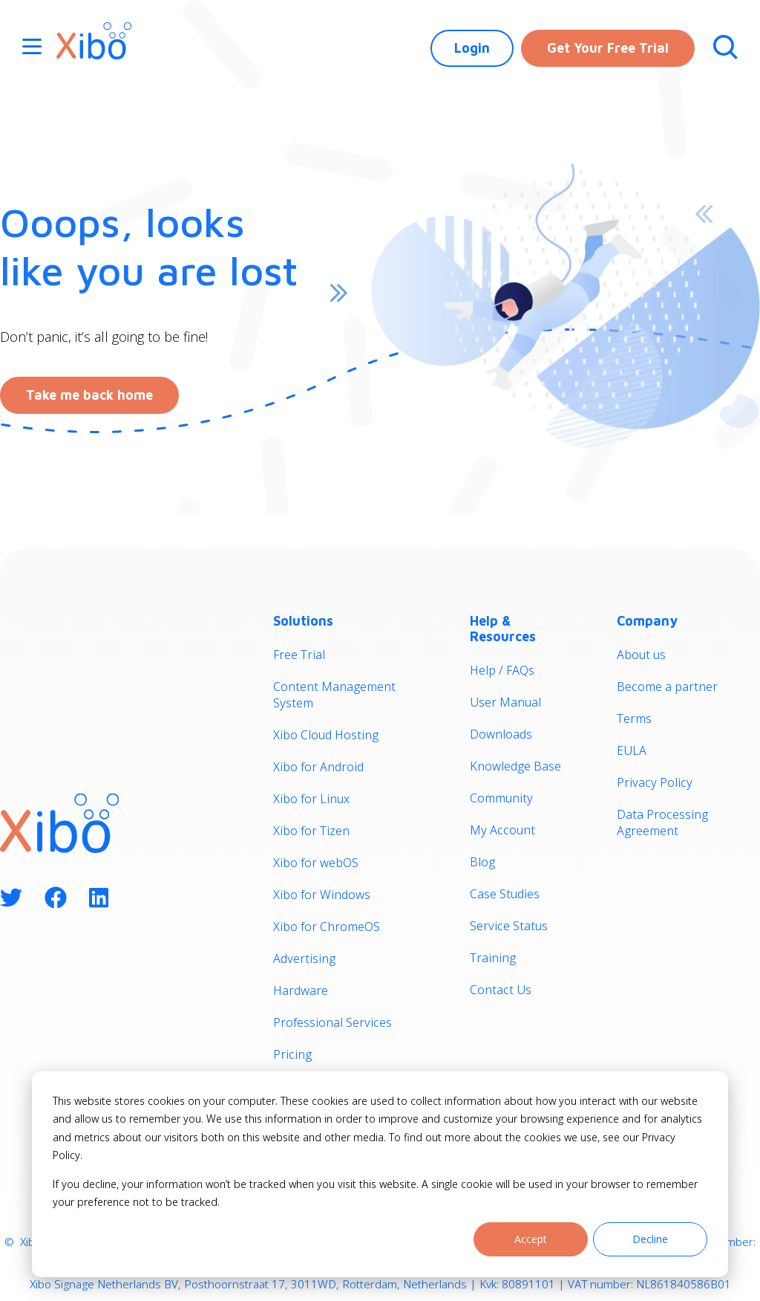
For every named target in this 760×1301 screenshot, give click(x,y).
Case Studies (505, 894)
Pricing (292, 1054)
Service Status (509, 926)
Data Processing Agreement (662, 822)
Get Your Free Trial (608, 48)
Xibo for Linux (311, 799)
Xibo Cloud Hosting (326, 735)
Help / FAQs (502, 670)
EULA (631, 750)
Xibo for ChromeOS (326, 926)
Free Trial (299, 654)
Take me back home (89, 395)
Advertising (304, 958)
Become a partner (667, 686)
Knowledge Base (515, 766)
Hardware (300, 990)
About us (641, 654)
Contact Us (500, 990)
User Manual (505, 702)
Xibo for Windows (321, 894)
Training (493, 958)
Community (501, 798)
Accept (530, 1239)
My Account (502, 830)
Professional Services (332, 1022)
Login (472, 48)
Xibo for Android (318, 767)
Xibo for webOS (315, 862)
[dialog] (380, 1174)
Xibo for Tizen (311, 831)
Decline (650, 1239)
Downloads (501, 734)
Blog (482, 862)
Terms (634, 718)
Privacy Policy (654, 782)
